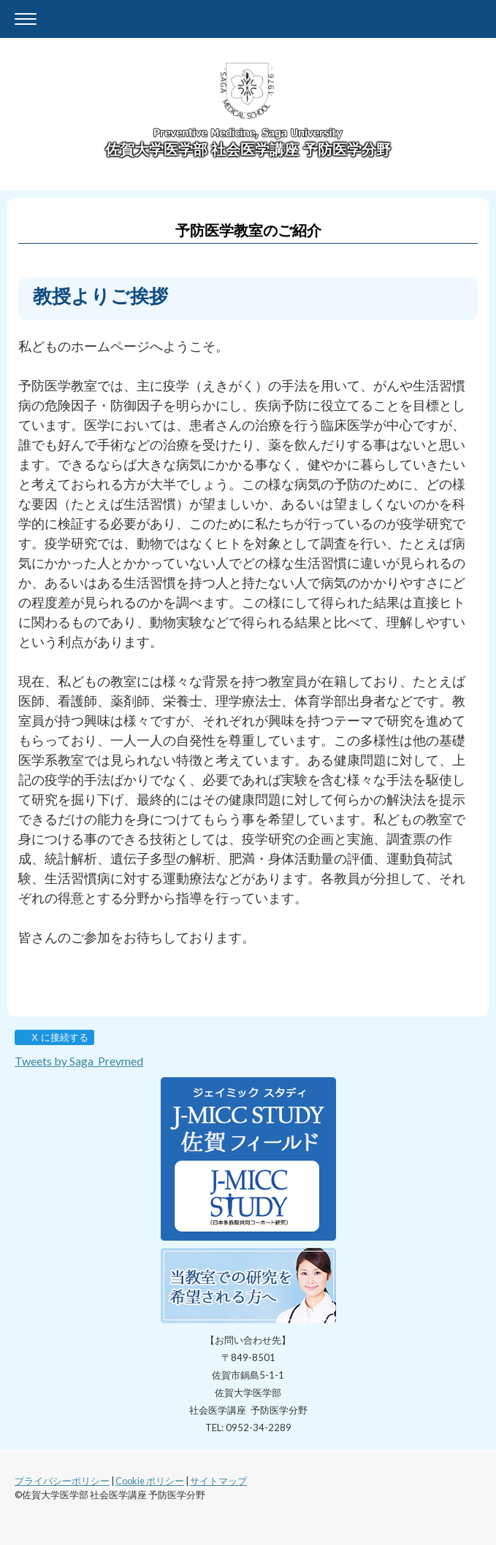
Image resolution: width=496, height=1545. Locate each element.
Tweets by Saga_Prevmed (79, 1061)
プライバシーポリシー (62, 1481)
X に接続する (53, 1037)
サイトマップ (218, 1481)
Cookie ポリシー (149, 1481)
